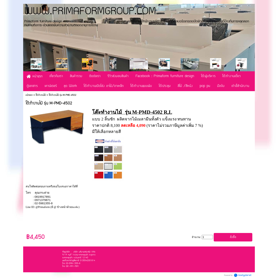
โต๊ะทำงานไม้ (41, 95)
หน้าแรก (29, 95)
